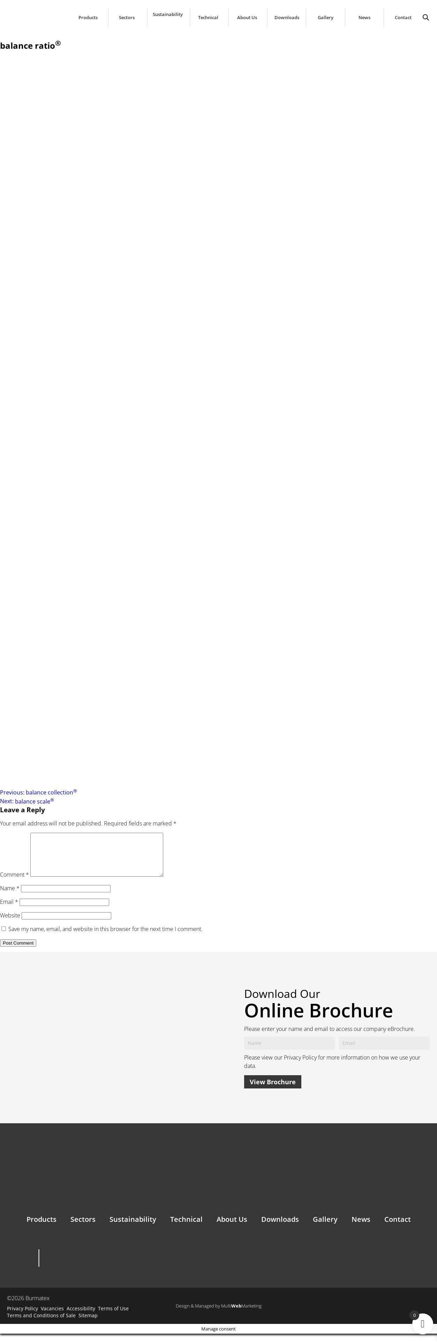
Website (10, 924)
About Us (247, 17)
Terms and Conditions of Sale (41, 1323)
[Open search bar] (425, 16)
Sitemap (88, 1323)
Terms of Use (113, 1316)
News (364, 17)
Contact (403, 17)
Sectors (127, 17)
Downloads (286, 17)
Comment (14, 883)
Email (9, 910)
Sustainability (168, 14)
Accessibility (81, 1316)
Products (88, 17)
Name (10, 896)
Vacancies (52, 1316)
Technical (208, 17)
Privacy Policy (300, 1066)
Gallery (325, 17)
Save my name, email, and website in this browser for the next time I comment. (105, 937)
